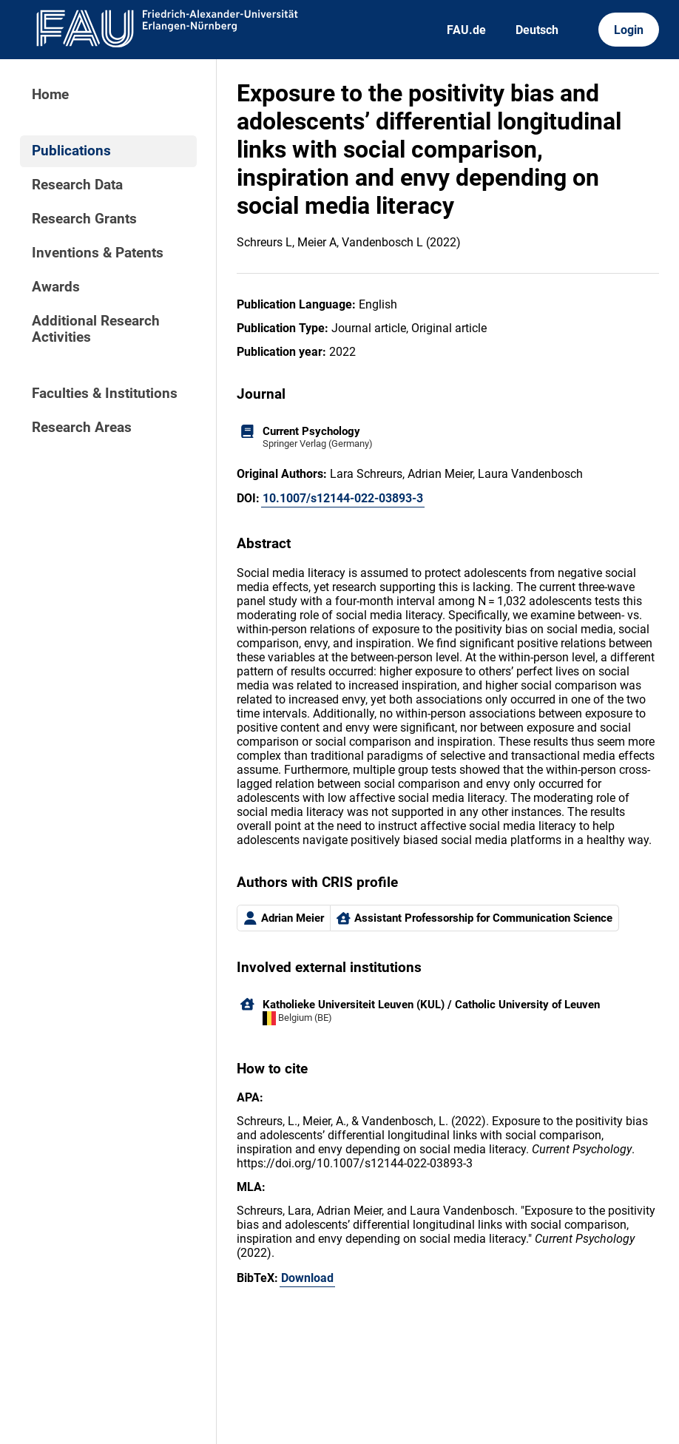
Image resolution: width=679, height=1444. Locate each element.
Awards (56, 287)
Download (307, 1278)
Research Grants (84, 219)
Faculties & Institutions (105, 393)
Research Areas (82, 427)
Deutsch (537, 30)
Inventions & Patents (97, 253)
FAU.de (466, 30)
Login (628, 30)
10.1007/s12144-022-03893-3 (343, 498)
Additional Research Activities (96, 329)
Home (50, 95)
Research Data (77, 185)
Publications (71, 151)
